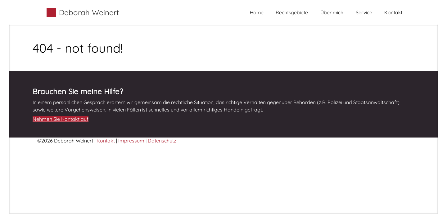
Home (257, 12)
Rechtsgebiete (292, 12)
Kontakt (393, 12)
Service (364, 12)
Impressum (131, 141)
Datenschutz (162, 141)
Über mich (331, 12)
